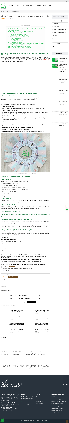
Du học (22, 5)
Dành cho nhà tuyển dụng (56, 410)
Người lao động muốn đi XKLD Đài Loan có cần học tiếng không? (16, 330)
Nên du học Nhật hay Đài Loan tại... (63, 102)
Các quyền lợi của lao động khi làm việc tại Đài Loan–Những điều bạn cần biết (16, 324)
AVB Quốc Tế (39, 261)
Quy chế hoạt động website (57, 408)
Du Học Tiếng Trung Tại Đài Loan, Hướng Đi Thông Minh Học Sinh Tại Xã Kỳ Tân (43, 367)
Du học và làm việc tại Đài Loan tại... (63, 124)
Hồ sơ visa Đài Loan (17, 261)
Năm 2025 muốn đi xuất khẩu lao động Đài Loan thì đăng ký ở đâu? (42, 324)
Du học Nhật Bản (39, 403)
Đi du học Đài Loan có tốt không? (18, 295)
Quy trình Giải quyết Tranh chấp (57, 406)
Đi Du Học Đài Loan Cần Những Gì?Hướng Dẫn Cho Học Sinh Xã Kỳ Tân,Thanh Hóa (6, 367)
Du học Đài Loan (33, 261)
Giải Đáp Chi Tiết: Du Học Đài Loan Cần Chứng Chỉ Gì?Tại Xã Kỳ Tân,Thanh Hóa (18, 367)
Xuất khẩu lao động (30, 5)
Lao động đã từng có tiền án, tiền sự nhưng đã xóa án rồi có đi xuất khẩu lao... (17, 318)
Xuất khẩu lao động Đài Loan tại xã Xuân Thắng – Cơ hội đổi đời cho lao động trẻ (31, 353)
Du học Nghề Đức (39, 401)
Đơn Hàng (39, 5)
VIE (67, 1)
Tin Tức (44, 5)
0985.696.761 (25, 402)
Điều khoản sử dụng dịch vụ (57, 399)
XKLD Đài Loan (39, 396)
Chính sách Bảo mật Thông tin (57, 403)
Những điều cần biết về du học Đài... (63, 91)
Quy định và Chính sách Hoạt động (58, 401)
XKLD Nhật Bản (39, 406)
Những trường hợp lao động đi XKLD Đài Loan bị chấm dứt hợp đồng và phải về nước (42, 318)
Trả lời (3, 270)
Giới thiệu (53, 396)
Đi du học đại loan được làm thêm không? (20, 298)
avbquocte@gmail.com (27, 404)
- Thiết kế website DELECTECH (42, 420)
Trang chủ (11, 5)
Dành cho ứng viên (55, 412)
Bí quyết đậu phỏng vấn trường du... (63, 65)
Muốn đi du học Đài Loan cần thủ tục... (63, 59)
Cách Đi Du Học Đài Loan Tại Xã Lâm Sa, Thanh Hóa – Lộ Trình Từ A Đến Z (18, 353)
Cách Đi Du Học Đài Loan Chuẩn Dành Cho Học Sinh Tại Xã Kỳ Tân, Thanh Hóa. (43, 353)
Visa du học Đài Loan (25, 261)
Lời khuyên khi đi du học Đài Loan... (63, 70)
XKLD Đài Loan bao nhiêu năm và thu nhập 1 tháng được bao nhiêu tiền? (16, 311)
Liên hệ (49, 5)
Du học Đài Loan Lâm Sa (8, 261)
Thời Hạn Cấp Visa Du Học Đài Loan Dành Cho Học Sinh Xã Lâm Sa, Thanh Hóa (6, 353)
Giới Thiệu (17, 5)
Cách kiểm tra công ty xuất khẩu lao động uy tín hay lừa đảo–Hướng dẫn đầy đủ (42, 330)
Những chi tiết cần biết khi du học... (63, 80)
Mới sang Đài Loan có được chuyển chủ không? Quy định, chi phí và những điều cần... (42, 311)
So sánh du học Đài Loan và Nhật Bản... (63, 113)
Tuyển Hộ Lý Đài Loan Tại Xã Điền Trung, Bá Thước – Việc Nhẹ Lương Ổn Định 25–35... (31, 367)
